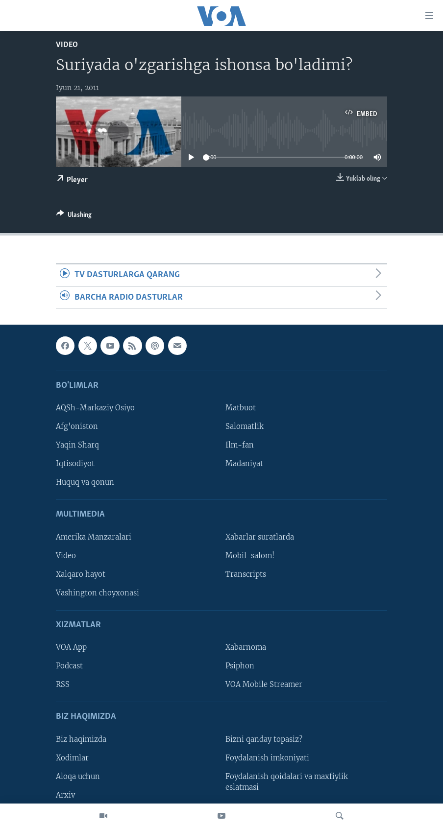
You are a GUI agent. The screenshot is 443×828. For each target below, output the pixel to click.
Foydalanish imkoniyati (267, 758)
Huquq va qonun (85, 482)
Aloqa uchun (78, 776)
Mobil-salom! (249, 555)
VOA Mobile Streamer (263, 684)
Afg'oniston (77, 426)
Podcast (69, 666)
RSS (63, 684)
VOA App (71, 647)
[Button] (74, 216)
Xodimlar (72, 758)
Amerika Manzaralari (93, 537)
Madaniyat (244, 463)
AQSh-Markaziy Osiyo (95, 407)
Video (67, 45)
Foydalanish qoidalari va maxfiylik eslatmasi (286, 782)
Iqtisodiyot (75, 463)
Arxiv (65, 795)
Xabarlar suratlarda (259, 537)
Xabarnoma (245, 647)
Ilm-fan (239, 445)
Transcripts (245, 574)
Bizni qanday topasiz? (263, 739)
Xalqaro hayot (80, 574)
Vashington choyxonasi (97, 593)
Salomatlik (244, 426)
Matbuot (240, 407)
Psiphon (239, 666)
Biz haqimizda (81, 739)
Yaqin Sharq (77, 445)
